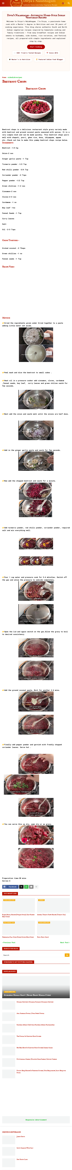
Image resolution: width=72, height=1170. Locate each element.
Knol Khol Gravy (43, 937)
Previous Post (9, 942)
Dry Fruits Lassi (22, 1159)
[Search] (34, 955)
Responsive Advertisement (36, 1120)
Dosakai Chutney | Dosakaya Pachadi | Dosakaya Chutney (35, 1002)
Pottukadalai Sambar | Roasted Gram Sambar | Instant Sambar (37, 1059)
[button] (3, 3)
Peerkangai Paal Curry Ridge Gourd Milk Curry (18, 937)
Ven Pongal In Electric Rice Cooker (29, 1036)
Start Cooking (36, 47)
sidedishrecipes (15, 77)
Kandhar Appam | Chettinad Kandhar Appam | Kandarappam (35, 1025)
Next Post (64, 942)
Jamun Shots (21, 1137)
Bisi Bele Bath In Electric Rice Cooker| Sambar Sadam (35, 1048)
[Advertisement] (36, 1097)
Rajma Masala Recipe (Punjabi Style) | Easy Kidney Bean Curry (18, 916)
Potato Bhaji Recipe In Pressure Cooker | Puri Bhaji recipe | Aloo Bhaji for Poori (41, 1072)
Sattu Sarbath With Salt (25, 1148)
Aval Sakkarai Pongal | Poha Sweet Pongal (30, 1013)
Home (4, 77)
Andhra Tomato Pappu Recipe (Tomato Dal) (51, 915)
